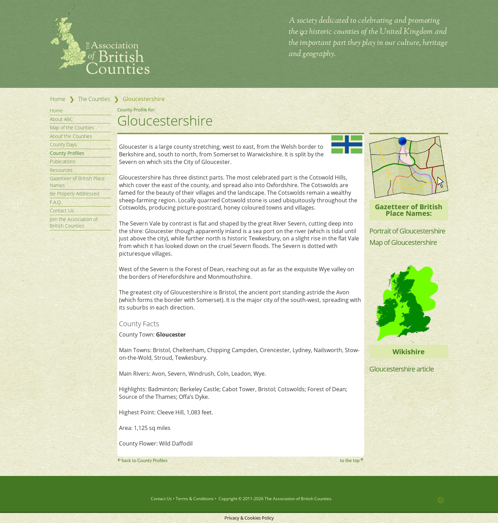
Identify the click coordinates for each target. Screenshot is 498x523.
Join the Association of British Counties (74, 222)
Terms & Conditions (195, 499)
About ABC (61, 119)
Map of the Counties (72, 127)
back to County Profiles (144, 460)
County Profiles (67, 153)
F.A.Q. (56, 202)
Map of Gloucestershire (403, 242)
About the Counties (71, 136)
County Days (63, 144)
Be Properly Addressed (74, 193)
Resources (61, 170)
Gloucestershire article (401, 369)
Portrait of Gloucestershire (407, 231)
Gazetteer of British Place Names (77, 182)
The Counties (94, 99)
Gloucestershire (165, 120)
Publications (63, 161)
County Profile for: (136, 110)
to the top (350, 460)
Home (57, 99)
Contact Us (62, 210)
